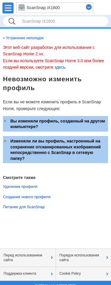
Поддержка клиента (20, 273)
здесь (59, 67)
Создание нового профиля (26, 197)
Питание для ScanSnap (24, 207)
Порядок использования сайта (79, 257)
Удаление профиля (20, 186)
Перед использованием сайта (23, 257)
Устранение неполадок (25, 38)
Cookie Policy (70, 273)
